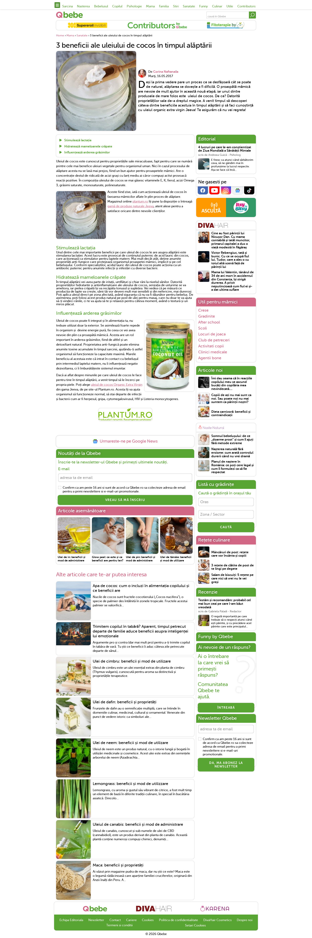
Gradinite (206, 316)
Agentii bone (209, 358)
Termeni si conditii (119, 925)
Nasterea (83, 6)
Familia (164, 6)
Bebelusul (101, 6)
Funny (203, 6)
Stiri (176, 6)
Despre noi (245, 920)
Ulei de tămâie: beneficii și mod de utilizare (175, 558)
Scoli (202, 328)
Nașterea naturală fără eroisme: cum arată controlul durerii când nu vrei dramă (232, 453)
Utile (229, 6)
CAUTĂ (226, 527)
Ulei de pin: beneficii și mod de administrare (140, 558)
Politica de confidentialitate (178, 920)
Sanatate (189, 6)
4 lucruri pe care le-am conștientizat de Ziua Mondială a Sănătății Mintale (224, 149)
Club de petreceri (214, 340)
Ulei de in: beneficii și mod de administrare (71, 558)
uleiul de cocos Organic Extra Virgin (116, 385)
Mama (150, 6)
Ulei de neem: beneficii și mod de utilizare (130, 742)
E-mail (63, 469)
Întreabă (226, 707)
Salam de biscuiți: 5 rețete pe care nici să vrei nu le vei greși (232, 578)
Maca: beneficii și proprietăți (118, 865)
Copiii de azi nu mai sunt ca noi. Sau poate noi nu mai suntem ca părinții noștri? (231, 398)
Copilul (117, 6)
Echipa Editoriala (71, 920)
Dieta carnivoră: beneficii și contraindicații (231, 413)
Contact (115, 920)
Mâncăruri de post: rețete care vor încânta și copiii (230, 554)
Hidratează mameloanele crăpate (87, 146)
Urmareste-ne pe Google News (125, 441)
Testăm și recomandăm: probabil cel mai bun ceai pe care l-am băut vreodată (224, 604)
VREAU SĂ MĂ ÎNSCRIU (125, 500)
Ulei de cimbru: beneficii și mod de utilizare (132, 661)
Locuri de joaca (212, 334)
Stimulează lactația (77, 140)
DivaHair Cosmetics (217, 920)
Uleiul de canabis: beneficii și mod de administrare (138, 824)
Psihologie (134, 6)
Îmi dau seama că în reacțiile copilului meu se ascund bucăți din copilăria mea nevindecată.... (231, 384)
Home (60, 35)
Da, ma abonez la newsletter (226, 764)
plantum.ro (140, 201)
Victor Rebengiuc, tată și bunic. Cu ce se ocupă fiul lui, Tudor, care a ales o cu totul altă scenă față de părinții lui (230, 259)
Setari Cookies (195, 925)
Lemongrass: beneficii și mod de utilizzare (130, 783)
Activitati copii (211, 346)
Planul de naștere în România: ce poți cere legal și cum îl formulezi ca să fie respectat (232, 467)
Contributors (246, 6)
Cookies (148, 920)
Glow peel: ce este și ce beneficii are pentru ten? (107, 558)
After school (209, 322)
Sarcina (67, 6)
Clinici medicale (212, 352)
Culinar (217, 6)
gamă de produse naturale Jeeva (130, 206)
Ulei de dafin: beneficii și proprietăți (124, 702)
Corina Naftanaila (165, 72)
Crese (203, 310)
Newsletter (96, 920)
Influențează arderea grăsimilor (86, 152)
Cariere (131, 920)
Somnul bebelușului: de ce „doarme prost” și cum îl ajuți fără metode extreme (232, 439)
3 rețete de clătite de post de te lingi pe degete (232, 567)
